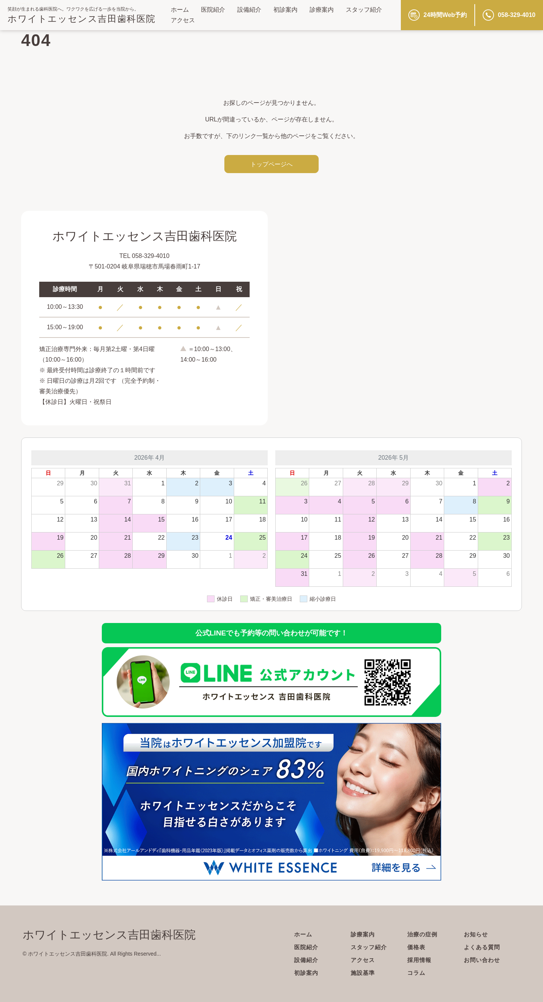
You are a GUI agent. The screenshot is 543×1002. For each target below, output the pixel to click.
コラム (416, 973)
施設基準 (363, 973)
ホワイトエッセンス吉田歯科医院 (82, 19)
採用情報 (420, 960)
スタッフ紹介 (364, 9)
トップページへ (271, 164)
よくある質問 (483, 947)
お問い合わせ (483, 960)
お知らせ (476, 934)
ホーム (180, 9)
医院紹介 (213, 9)
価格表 (416, 947)
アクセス (183, 20)
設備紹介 (249, 9)
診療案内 (322, 9)
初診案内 (285, 9)
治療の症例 (423, 934)
